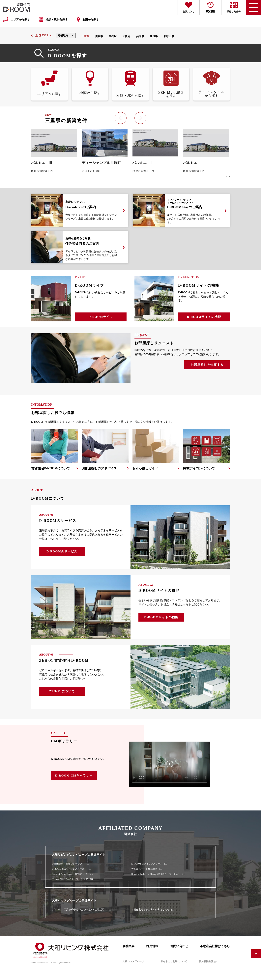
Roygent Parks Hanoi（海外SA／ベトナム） (74, 874)
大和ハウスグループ (133, 961)
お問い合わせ (179, 946)
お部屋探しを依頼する (207, 364)
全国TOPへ (43, 35)
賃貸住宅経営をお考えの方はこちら (150, 909)
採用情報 (152, 946)
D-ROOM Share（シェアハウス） (69, 868)
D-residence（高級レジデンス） (68, 863)
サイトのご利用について (174, 961)
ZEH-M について (62, 691)
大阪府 (126, 36)
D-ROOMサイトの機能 (204, 316)
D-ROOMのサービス (61, 551)
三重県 (85, 36)
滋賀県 (99, 36)
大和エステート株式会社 (144, 868)
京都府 (113, 36)
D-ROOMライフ (101, 316)
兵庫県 (140, 36)
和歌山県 (169, 36)
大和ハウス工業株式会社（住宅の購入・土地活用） (79, 909)
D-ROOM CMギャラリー (74, 775)
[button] (226, 176)
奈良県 (154, 36)
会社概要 (128, 946)
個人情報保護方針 (208, 961)
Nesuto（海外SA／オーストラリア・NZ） (74, 879)
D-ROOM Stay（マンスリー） (146, 863)
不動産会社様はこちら (215, 946)
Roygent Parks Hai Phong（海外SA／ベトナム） (156, 874)
